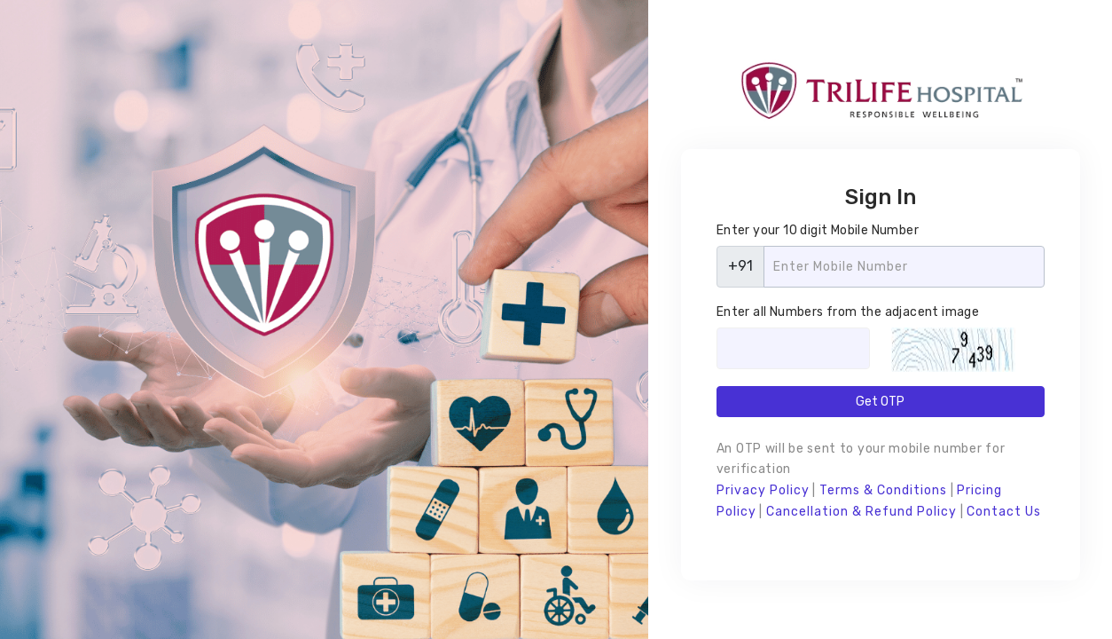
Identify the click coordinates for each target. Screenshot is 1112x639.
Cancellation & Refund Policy (861, 511)
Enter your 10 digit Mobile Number (818, 230)
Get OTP (880, 401)
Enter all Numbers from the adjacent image (848, 312)
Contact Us (1004, 511)
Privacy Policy (763, 490)
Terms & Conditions (883, 490)
